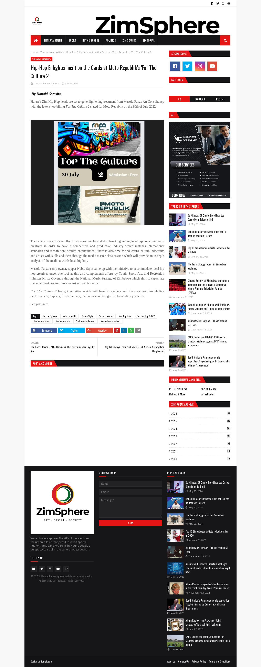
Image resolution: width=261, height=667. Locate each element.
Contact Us (183, 661)
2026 (200, 414)
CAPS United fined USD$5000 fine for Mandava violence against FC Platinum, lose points (207, 341)
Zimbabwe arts (63, 321)
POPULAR (200, 99)
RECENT (220, 99)
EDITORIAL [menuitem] (149, 40)
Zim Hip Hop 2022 (145, 316)
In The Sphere (50, 316)
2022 (200, 444)
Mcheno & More (177, 394)
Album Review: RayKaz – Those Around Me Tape (207, 323)
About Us (171, 661)
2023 (200, 436)
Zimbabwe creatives (52, 52)
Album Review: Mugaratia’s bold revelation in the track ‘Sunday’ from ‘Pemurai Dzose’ (208, 586)
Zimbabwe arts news (85, 321)
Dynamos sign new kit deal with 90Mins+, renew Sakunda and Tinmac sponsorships (209, 307)
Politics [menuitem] (110, 40)
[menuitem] (36, 40)
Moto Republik (69, 316)
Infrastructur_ (208, 394)
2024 (200, 429)
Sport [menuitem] (72, 40)
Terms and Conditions (219, 661)
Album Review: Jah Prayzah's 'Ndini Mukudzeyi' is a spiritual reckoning (203, 622)
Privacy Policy (199, 661)
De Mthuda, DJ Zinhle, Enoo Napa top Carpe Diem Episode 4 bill (206, 217)
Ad (179, 99)
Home (34, 52)
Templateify (46, 661)
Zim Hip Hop (125, 316)
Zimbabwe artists (42, 321)
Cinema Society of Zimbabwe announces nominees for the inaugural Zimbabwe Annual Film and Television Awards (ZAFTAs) (208, 286)
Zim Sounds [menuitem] (129, 40)
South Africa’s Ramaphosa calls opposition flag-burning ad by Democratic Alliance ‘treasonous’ (209, 361)
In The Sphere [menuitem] (90, 40)
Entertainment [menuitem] (53, 40)
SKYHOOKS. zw (208, 389)
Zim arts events (105, 316)
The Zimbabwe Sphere (46, 83)
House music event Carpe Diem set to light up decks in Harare (207, 234)
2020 (200, 459)
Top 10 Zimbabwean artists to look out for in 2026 (209, 250)
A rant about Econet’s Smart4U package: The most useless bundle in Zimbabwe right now (208, 568)
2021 (200, 451)
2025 (200, 421)
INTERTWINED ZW (178, 389)
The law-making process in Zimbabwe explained (207, 266)
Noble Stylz (87, 316)
